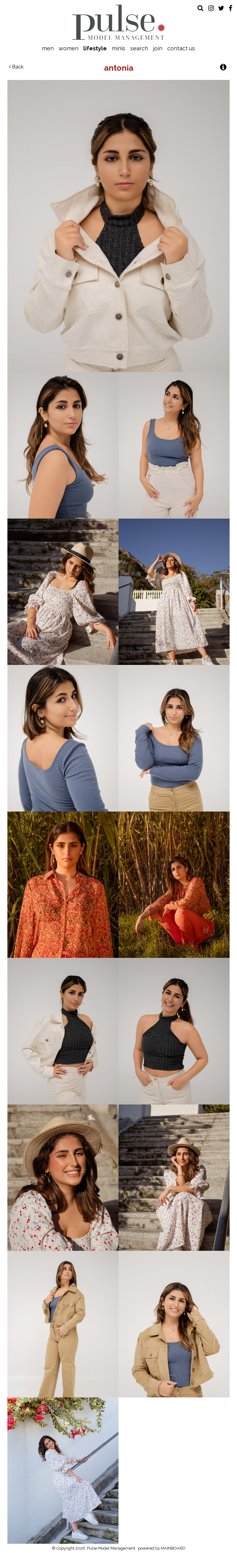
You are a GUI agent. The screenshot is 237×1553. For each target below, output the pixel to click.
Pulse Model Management (118, 22)
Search (139, 48)
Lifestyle (95, 48)
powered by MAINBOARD (161, 1548)
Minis (118, 48)
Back (16, 67)
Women (68, 48)
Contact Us (181, 48)
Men (48, 48)
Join (157, 48)
